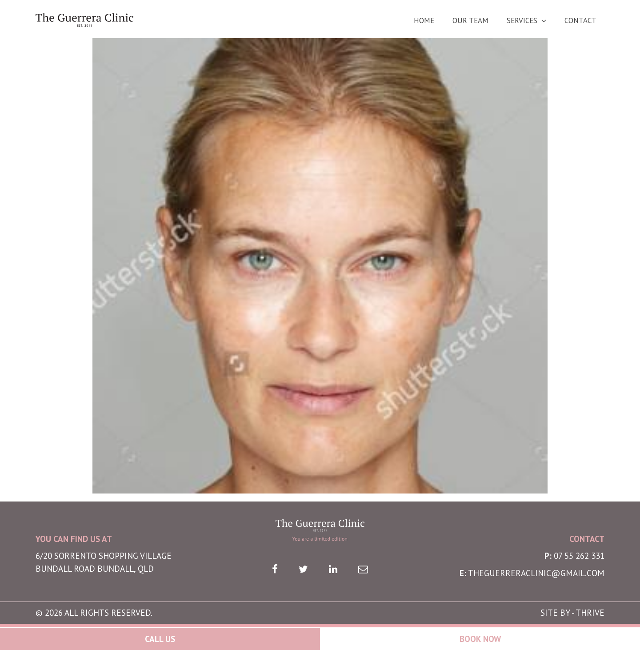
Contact (580, 20)
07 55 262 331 (579, 555)
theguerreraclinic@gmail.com (536, 573)
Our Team (470, 20)
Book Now (480, 639)
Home (424, 20)
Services (522, 20)
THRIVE (590, 612)
